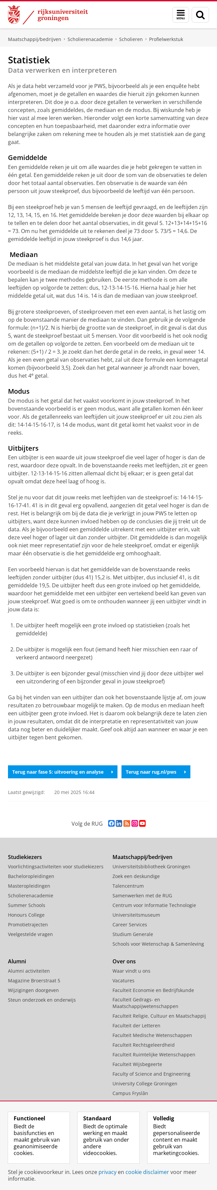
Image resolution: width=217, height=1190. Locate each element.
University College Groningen (144, 1083)
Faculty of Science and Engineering (151, 1074)
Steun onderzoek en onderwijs (42, 1000)
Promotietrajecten (28, 924)
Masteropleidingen (29, 886)
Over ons (124, 961)
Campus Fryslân (130, 1093)
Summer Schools (26, 905)
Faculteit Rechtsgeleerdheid (143, 1045)
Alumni (17, 961)
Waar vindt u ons (131, 971)
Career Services (129, 924)
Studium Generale (132, 934)
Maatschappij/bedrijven (34, 39)
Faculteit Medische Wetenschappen (152, 1035)
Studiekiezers (25, 857)
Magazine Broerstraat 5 (34, 980)
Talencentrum (128, 886)
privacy (107, 1172)
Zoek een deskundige (136, 876)
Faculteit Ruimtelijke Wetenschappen (153, 1054)
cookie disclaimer (147, 1172)
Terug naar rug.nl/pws (156, 772)
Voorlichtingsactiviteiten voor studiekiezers (56, 866)
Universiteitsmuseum (136, 915)
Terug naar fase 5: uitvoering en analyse (62, 772)
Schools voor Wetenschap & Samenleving (158, 944)
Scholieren (131, 39)
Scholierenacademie (90, 39)
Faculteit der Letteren (136, 1025)
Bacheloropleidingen (31, 876)
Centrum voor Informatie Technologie (154, 905)
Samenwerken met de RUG (142, 895)
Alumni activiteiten (29, 971)
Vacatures (123, 980)
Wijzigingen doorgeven (33, 990)
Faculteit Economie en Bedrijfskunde (153, 990)
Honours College (26, 915)
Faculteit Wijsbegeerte (137, 1064)
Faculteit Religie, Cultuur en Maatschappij (159, 1016)
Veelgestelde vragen (30, 934)
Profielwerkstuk (166, 39)
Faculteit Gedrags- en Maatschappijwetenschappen (145, 1002)
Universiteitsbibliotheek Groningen (151, 866)
